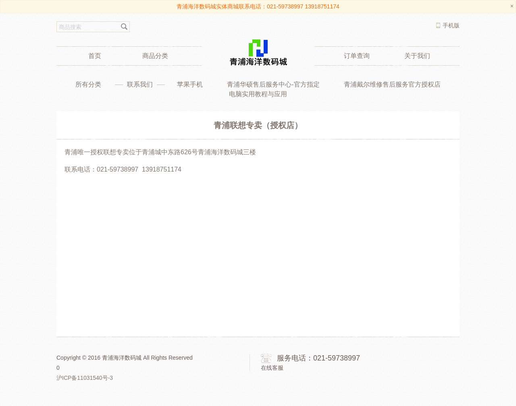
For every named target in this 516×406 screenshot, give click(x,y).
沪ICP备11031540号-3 (84, 378)
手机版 (451, 25)
